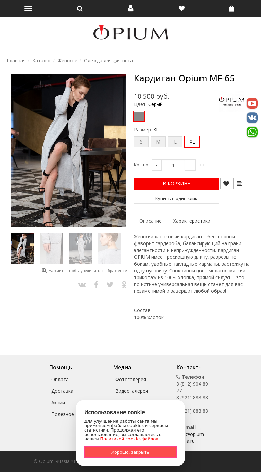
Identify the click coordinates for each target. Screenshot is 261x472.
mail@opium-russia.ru (191, 437)
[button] (130, 8)
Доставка (62, 391)
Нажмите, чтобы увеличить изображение (88, 270)
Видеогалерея (131, 391)
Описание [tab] (150, 221)
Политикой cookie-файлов (129, 439)
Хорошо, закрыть (130, 452)
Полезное (62, 414)
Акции (58, 402)
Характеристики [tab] (191, 221)
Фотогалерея (130, 379)
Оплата (60, 379)
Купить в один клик (176, 198)
